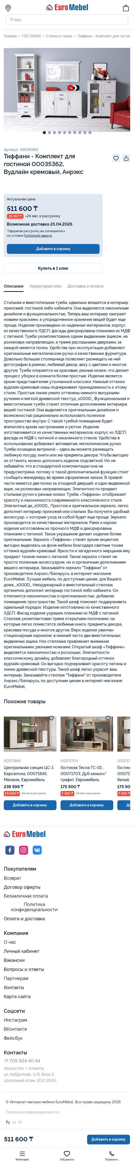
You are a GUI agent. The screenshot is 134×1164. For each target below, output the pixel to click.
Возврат (12, 878)
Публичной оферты (38, 235)
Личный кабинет (22, 951)
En (20, 1122)
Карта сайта (17, 996)
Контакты (14, 987)
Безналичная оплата (26, 896)
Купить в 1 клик (53, 268)
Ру (8, 1122)
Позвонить (111, 1156)
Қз (14, 1122)
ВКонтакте (15, 1029)
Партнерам (16, 978)
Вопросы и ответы (24, 969)
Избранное (67, 1156)
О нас (10, 942)
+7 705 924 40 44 (22, 1060)
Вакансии (14, 960)
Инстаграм (15, 1020)
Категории (22, 1156)
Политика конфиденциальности (34, 907)
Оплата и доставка (24, 918)
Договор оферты (22, 887)
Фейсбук (13, 1038)
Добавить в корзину (53, 249)
